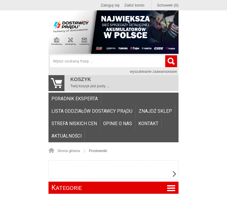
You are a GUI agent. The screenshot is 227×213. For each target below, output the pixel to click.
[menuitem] (74, 99)
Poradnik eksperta (74, 98)
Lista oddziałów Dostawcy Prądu (91, 111)
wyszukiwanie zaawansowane (153, 72)
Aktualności (66, 136)
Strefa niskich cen (74, 123)
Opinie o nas (117, 123)
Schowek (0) (168, 5)
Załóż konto (134, 5)
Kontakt (148, 123)
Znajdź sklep (155, 111)
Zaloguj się (110, 5)
